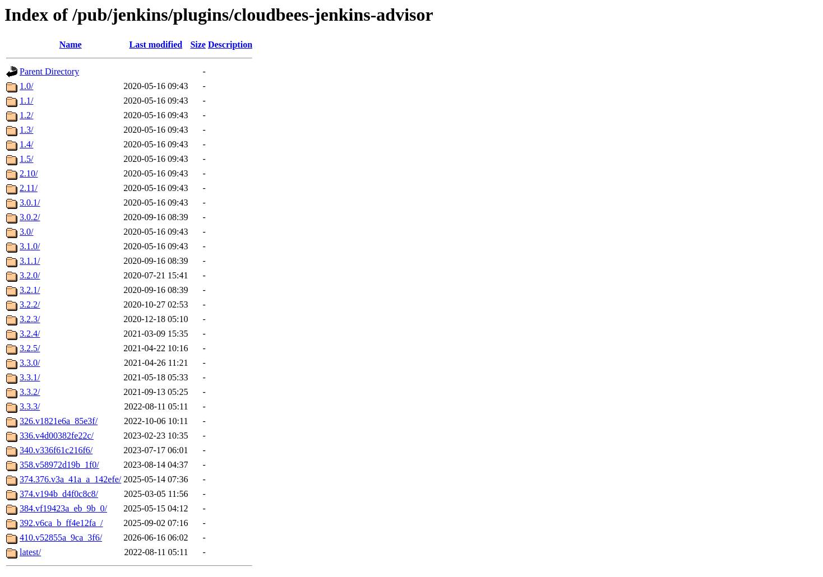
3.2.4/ (30, 333)
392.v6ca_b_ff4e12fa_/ (61, 523)
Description (230, 44)
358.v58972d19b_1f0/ (59, 464)
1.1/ (26, 100)
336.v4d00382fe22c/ (57, 435)
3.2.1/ (30, 290)
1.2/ (26, 115)
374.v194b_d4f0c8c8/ (59, 494)
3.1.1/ (30, 261)
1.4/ (26, 144)
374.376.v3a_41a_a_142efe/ (70, 479)
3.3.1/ (30, 377)
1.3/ (26, 129)
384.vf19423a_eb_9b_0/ (63, 508)
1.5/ (26, 159)
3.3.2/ (30, 392)
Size (198, 44)
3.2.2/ (30, 304)
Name (70, 44)
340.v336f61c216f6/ (56, 450)
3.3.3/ (30, 406)
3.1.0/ (30, 246)
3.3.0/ (30, 362)
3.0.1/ (30, 202)
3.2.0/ (30, 275)
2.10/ (29, 173)
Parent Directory (49, 71)
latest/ (30, 552)
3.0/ (26, 231)
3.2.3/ (30, 319)
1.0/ (26, 86)
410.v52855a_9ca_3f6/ (61, 537)
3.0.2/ (30, 217)
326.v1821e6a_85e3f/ (59, 421)
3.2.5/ (30, 348)
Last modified (156, 44)
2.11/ (29, 188)
